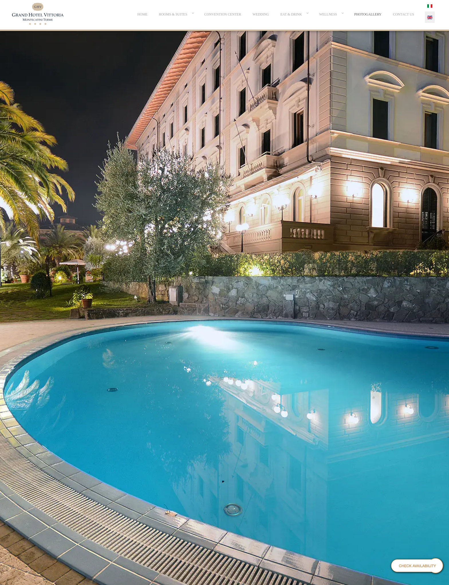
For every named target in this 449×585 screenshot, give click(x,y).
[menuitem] (142, 14)
